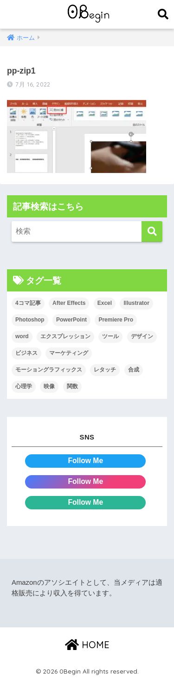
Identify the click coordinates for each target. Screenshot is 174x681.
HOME (87, 644)
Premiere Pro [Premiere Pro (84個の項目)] (115, 319)
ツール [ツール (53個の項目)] (110, 336)
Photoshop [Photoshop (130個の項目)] (30, 319)
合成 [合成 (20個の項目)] (133, 369)
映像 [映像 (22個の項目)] (49, 386)
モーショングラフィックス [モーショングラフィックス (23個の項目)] (48, 369)
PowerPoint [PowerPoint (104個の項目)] (71, 319)
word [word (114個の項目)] (22, 336)
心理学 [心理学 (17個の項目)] (23, 386)
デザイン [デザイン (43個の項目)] (142, 336)
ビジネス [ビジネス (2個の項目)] (26, 353)
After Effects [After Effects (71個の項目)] (68, 303)
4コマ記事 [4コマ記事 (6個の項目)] (28, 303)
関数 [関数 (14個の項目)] (72, 386)
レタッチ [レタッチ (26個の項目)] (105, 369)
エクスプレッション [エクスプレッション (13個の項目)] (65, 336)
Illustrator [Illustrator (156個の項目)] (136, 303)
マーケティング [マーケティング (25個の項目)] (68, 353)
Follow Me (85, 460)
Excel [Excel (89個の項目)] (104, 303)
